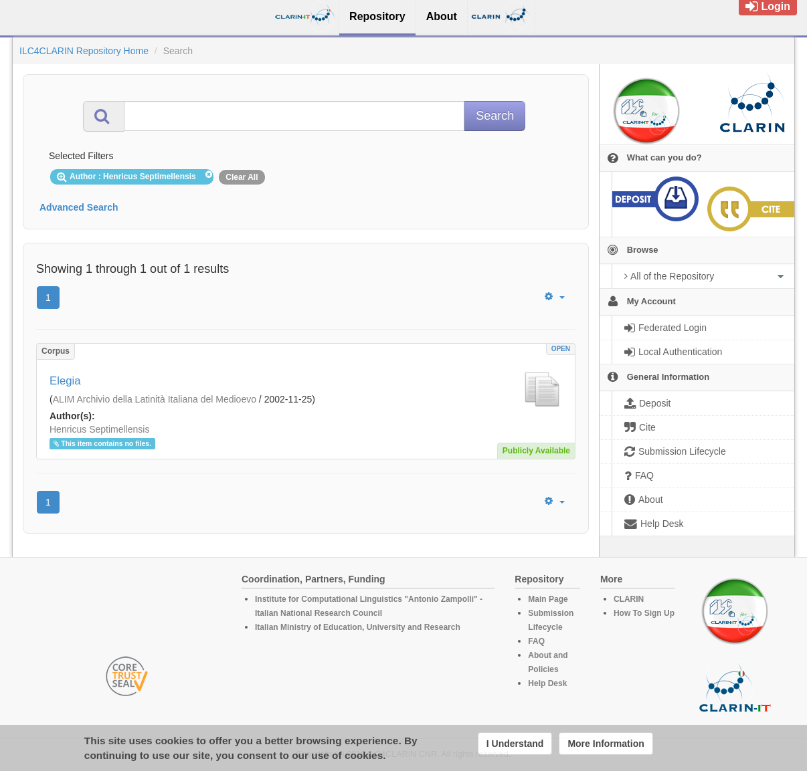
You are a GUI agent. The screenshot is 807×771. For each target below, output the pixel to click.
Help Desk (547, 683)
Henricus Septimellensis (99, 429)
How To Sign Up (644, 613)
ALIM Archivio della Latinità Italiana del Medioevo (154, 399)
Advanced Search (78, 207)
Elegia (65, 380)
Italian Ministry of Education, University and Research (357, 627)
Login (767, 6)
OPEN (560, 348)
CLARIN (629, 599)
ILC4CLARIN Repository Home (84, 50)
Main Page (547, 599)
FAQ (536, 641)
